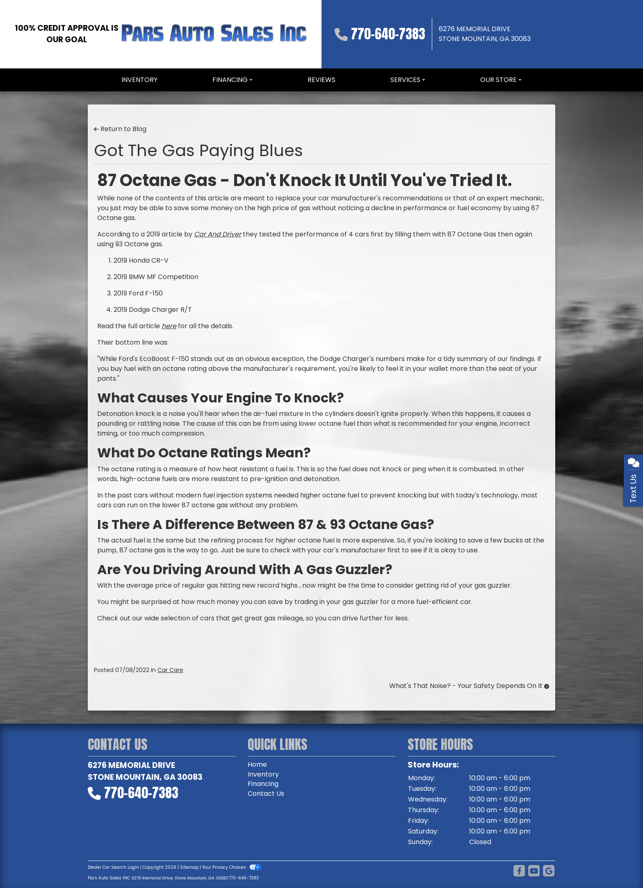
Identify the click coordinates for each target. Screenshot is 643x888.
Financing (263, 784)
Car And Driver (217, 234)
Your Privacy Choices (231, 867)
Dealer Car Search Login (113, 867)
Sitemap (189, 867)
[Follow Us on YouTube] (534, 871)
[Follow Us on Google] (548, 871)
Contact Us (266, 794)
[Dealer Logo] (214, 34)
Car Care (170, 670)
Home (257, 764)
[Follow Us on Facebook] (519, 871)
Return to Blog (120, 129)
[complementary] (618, 863)
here (169, 326)
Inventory (263, 774)
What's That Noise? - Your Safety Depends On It (469, 685)
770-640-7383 (388, 34)
